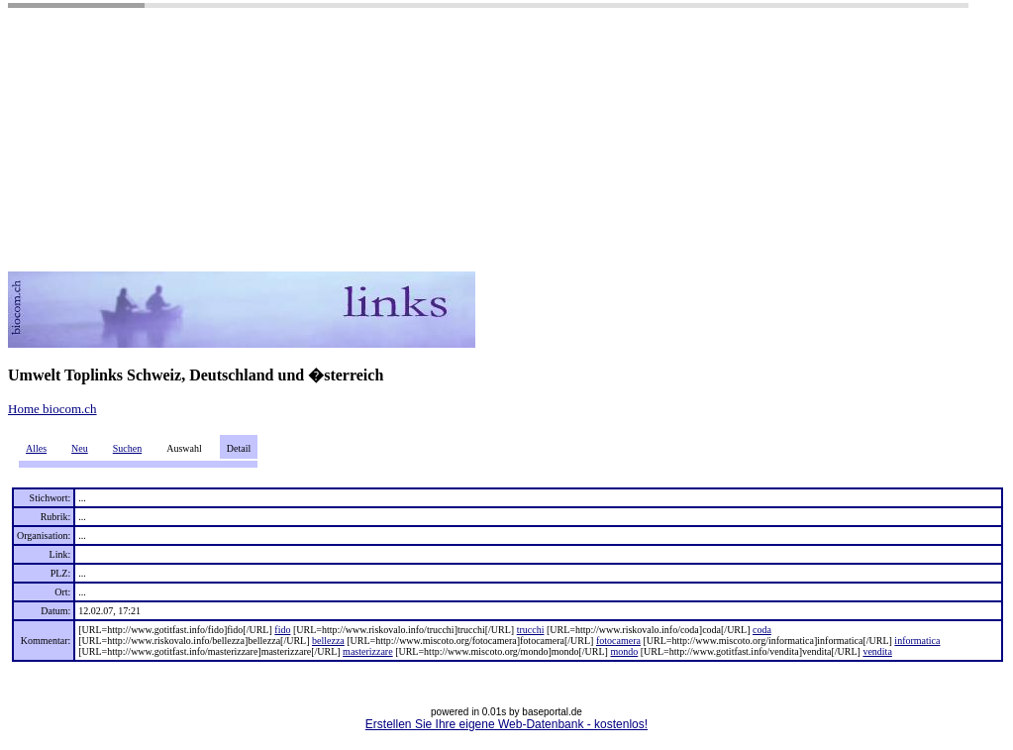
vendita (876, 651)
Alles (36, 448)
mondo (624, 651)
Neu (79, 448)
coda (762, 629)
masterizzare (368, 651)
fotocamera (618, 640)
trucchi (531, 629)
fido (282, 629)
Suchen (127, 448)
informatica (917, 640)
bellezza (328, 640)
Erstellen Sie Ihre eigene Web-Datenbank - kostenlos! (506, 724)
